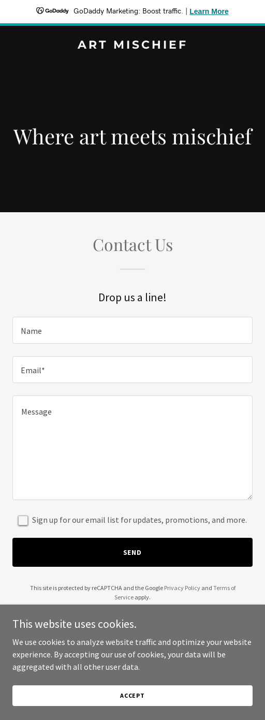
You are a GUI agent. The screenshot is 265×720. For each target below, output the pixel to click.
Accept (132, 695)
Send (132, 552)
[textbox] (132, 330)
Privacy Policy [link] (182, 588)
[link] (132, 45)
